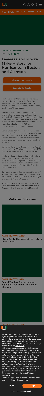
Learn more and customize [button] (22, 391)
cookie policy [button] (20, 346)
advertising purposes (9, 359)
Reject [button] (12, 386)
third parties (6, 350)
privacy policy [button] (7, 339)
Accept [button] (32, 386)
